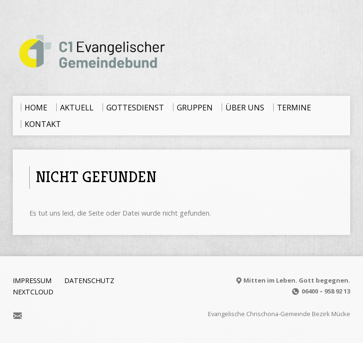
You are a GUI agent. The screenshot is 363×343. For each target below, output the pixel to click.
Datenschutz (89, 280)
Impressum (32, 280)
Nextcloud (33, 291)
